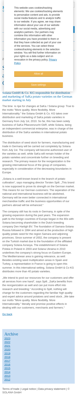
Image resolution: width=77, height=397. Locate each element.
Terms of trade (11, 388)
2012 (7, 379)
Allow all (38, 73)
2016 (7, 364)
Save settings (38, 84)
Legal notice (29, 388)
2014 (7, 372)
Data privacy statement (52, 388)
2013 (7, 375)
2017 (7, 360)
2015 (7, 368)
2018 (7, 357)
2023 (7, 338)
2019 (7, 353)
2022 (7, 342)
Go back (7, 314)
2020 (7, 349)
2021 (7, 345)
